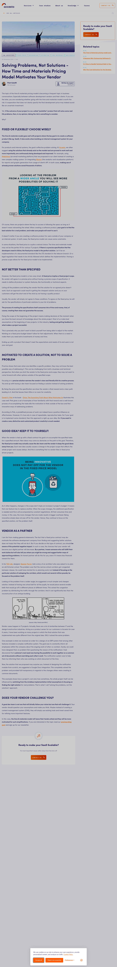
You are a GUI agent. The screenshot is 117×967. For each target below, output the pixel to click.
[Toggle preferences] (69, 960)
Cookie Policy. (68, 954)
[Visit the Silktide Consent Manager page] (81, 960)
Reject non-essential (54, 960)
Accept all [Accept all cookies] (38, 960)
